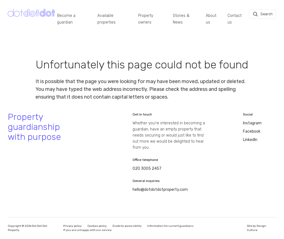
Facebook (251, 131)
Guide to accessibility (127, 226)
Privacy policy (72, 226)
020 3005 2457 (147, 168)
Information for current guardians (170, 226)
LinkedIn (250, 139)
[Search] (262, 14)
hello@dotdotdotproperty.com (160, 189)
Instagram (252, 123)
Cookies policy (97, 226)
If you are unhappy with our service (87, 230)
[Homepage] (31, 13)
